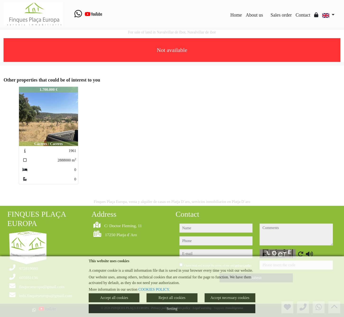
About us (254, 15)
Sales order (281, 15)
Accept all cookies (114, 298)
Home (236, 15)
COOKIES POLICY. (154, 289)
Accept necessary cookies (229, 298)
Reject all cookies (172, 298)
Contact (303, 15)
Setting (172, 309)
